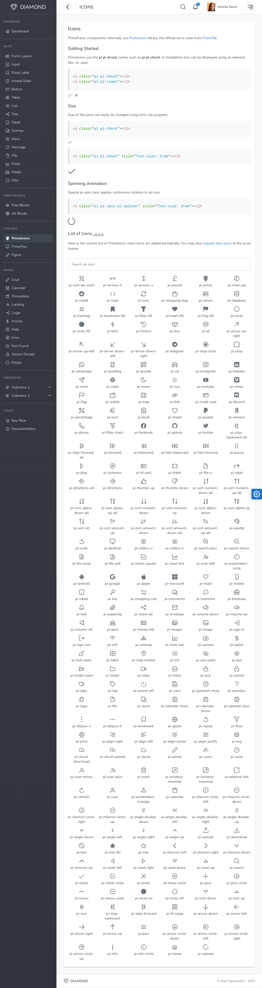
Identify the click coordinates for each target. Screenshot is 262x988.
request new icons (217, 243)
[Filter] (159, 264)
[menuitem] (28, 26)
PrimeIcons (138, 38)
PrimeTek (210, 38)
